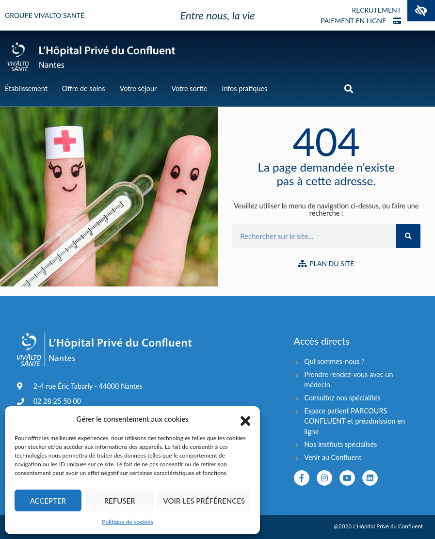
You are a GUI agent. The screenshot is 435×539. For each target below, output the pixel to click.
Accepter (48, 500)
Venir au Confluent (332, 457)
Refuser (119, 500)
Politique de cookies (127, 521)
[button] (421, 10)
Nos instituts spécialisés (340, 444)
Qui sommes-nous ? (334, 361)
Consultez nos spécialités (342, 398)
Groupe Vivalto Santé (44, 15)
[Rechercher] (408, 236)
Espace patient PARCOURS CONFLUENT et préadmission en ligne (354, 421)
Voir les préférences (204, 500)
